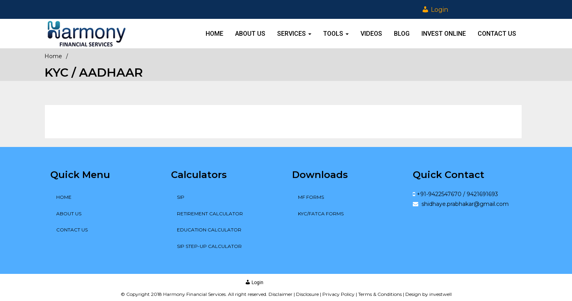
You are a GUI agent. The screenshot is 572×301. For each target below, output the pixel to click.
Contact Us (497, 33)
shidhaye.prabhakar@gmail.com (464, 203)
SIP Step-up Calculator (209, 246)
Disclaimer (280, 294)
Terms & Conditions (380, 294)
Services (294, 33)
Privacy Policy (338, 294)
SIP (180, 197)
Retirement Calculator (210, 214)
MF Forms (311, 197)
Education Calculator (209, 230)
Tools (336, 33)
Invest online (443, 33)
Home (214, 33)
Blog (402, 33)
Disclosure (307, 294)
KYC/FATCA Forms (321, 214)
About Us (250, 33)
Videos (371, 33)
